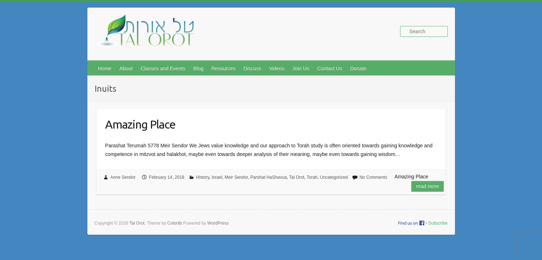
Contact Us (329, 69)
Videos (277, 69)
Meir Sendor (236, 177)
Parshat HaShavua (268, 177)
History (202, 177)
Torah (312, 177)
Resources (223, 69)
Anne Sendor (122, 177)
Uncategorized (334, 177)
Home (105, 69)
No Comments (373, 177)
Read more (427, 186)
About (126, 69)
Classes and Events (162, 69)
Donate (358, 69)
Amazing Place (140, 124)
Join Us (300, 69)
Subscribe (437, 223)
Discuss (252, 69)
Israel (217, 177)
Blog (198, 69)
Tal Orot (296, 177)
